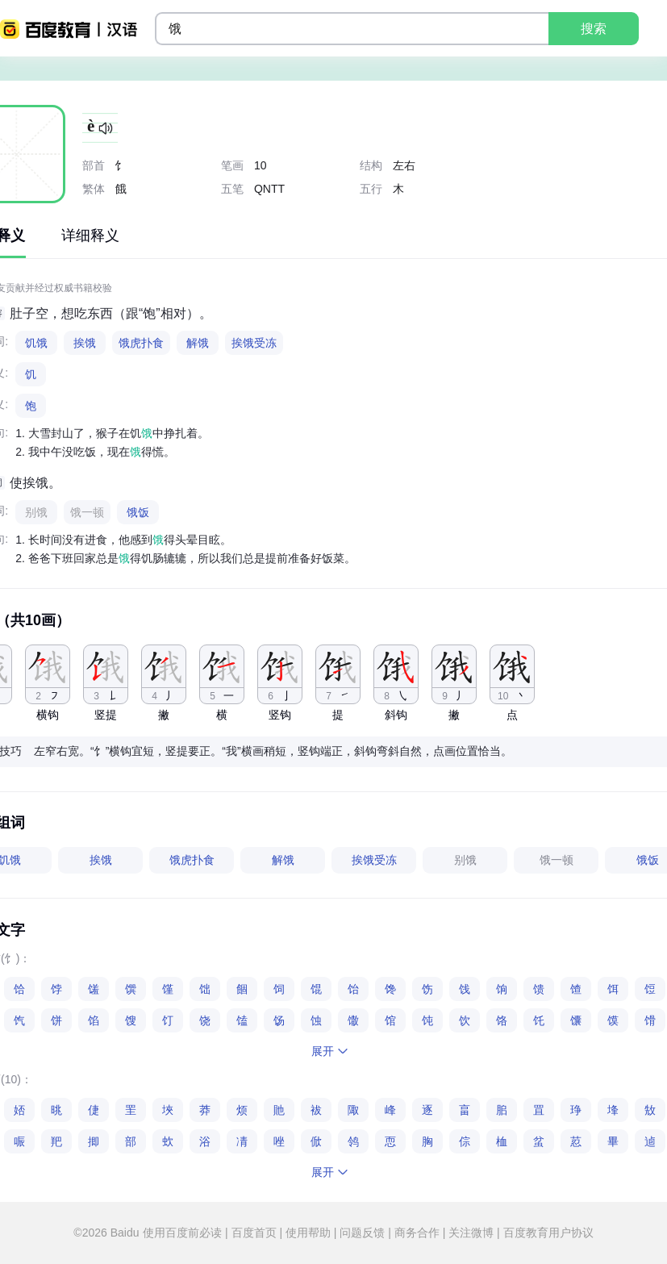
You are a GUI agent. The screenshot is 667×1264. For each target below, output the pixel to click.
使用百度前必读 (184, 1232)
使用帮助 (308, 1232)
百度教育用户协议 (547, 1232)
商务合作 (417, 1232)
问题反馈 (362, 1232)
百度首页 (254, 1232)
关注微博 (471, 1232)
